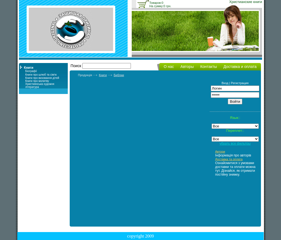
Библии (119, 75)
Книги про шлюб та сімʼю (41, 74)
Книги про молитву (37, 80)
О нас (169, 66)
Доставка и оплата (240, 66)
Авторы (187, 66)
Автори (220, 151)
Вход (224, 83)
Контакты (208, 66)
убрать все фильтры (235, 143)
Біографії (31, 71)
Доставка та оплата (229, 159)
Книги (103, 75)
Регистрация (239, 83)
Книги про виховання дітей (42, 77)
